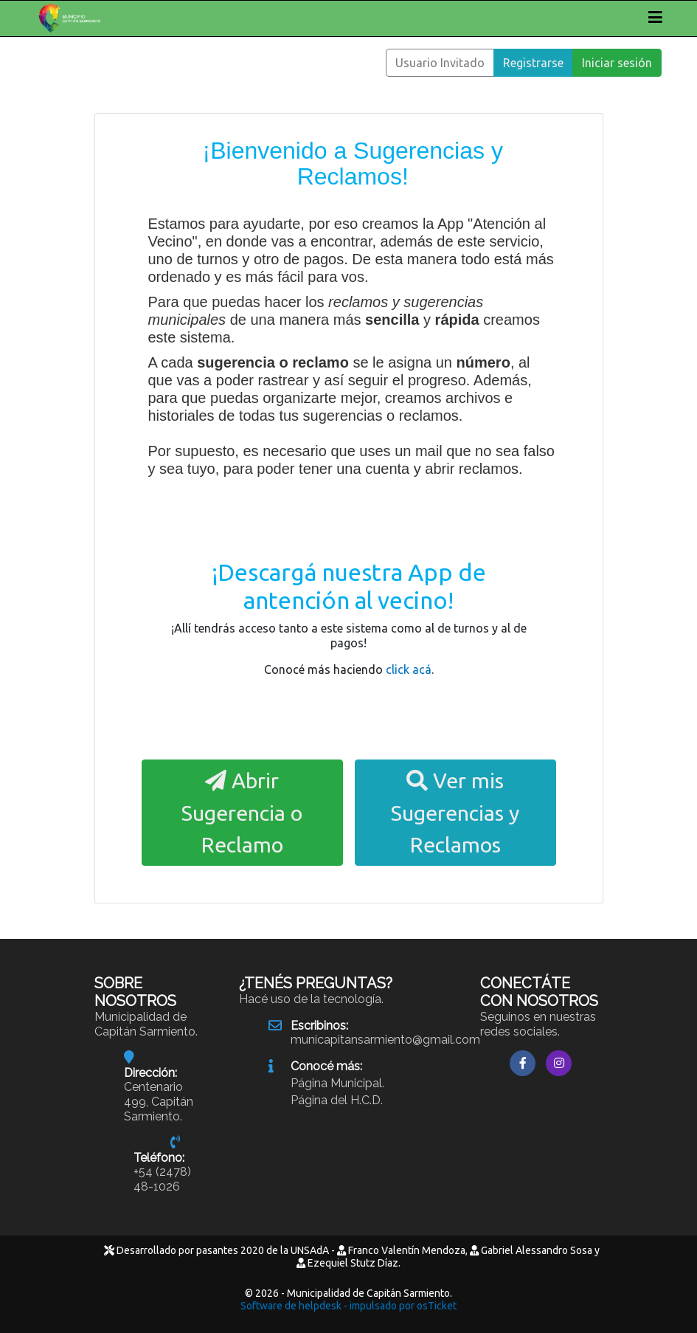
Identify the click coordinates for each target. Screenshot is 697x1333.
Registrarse (533, 62)
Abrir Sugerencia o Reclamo (241, 811)
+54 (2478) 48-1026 (162, 1179)
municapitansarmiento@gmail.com (385, 1040)
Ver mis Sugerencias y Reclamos (455, 811)
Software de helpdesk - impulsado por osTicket (348, 1306)
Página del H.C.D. (337, 1100)
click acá (408, 669)
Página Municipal (336, 1083)
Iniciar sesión (617, 62)
